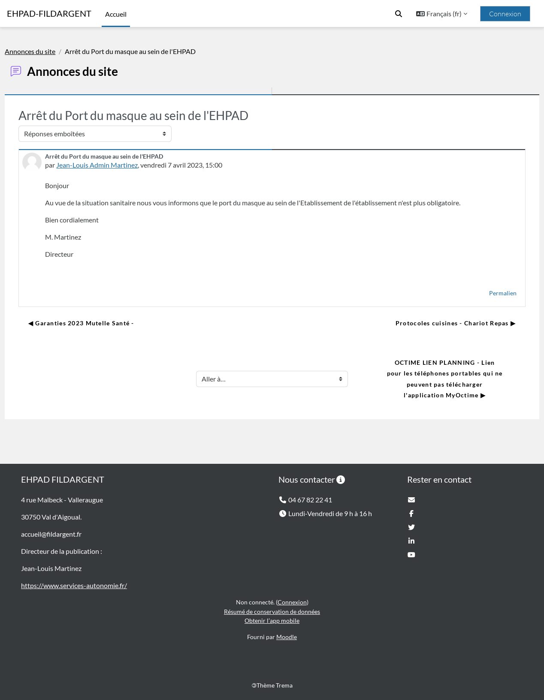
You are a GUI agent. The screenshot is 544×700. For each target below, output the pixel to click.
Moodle (286, 636)
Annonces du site (49, 51)
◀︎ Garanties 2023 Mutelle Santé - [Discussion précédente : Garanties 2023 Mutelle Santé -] (100, 323)
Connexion (505, 13)
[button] (398, 13)
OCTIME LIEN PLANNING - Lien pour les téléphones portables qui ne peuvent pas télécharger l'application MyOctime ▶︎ (426, 379)
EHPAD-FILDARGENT (49, 13)
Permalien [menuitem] (483, 293)
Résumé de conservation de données (272, 611)
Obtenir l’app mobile (272, 620)
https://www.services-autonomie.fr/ (74, 585)
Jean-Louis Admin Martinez (116, 165)
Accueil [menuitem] (116, 14)
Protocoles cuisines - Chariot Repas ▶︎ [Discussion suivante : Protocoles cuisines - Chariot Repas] (436, 323)
